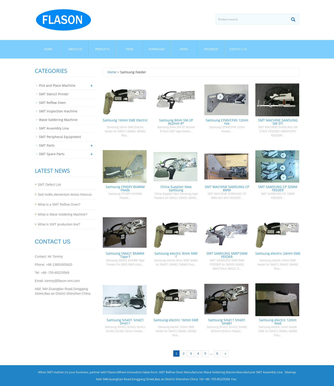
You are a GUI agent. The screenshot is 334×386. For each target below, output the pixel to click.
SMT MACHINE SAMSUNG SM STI (278, 122)
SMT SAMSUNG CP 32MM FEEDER (277, 188)
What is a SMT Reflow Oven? (59, 204)
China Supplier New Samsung (176, 188)
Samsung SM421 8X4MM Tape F (125, 255)
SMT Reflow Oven (52, 102)
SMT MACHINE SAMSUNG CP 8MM (227, 188)
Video (184, 49)
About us (75, 49)
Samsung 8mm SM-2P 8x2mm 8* (176, 122)
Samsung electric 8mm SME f (176, 255)
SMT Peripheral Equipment (60, 137)
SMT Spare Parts (51, 154)
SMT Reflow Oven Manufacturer (181, 372)
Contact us (238, 49)
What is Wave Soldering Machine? (62, 214)
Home (48, 49)
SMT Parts (47, 145)
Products (102, 49)
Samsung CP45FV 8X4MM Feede (125, 188)
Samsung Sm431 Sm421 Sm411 (125, 321)
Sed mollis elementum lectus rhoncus (65, 194)
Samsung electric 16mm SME (176, 320)
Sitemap (290, 372)
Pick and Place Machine (57, 85)
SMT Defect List (49, 184)
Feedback (211, 49)
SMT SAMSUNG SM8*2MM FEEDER (226, 255)
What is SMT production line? (59, 224)
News (130, 49)
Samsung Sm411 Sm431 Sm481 (226, 321)
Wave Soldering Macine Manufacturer (229, 372)
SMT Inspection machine (58, 111)
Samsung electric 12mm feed (277, 321)
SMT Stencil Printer (54, 94)
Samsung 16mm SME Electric (125, 120)
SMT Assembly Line (54, 128)
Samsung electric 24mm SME (277, 253)
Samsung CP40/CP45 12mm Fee (227, 122)
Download (157, 49)
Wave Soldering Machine (58, 119)
